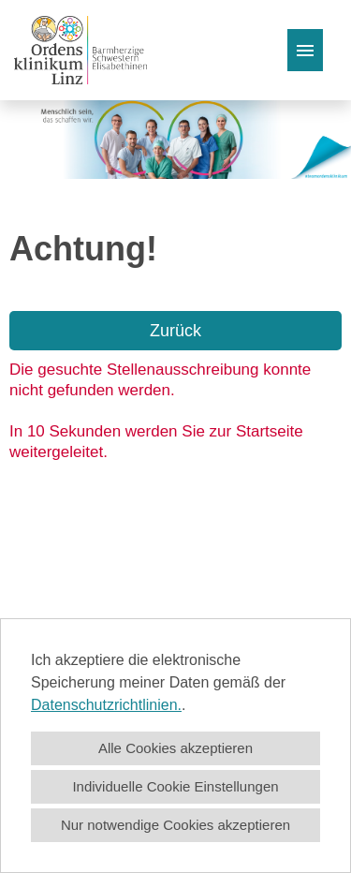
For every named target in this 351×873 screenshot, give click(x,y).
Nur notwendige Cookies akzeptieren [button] (175, 825)
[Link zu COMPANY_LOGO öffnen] (80, 50)
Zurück (175, 330)
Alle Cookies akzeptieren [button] (175, 748)
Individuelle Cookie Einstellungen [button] (175, 786)
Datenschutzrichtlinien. (106, 705)
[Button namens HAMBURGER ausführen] (305, 50)
